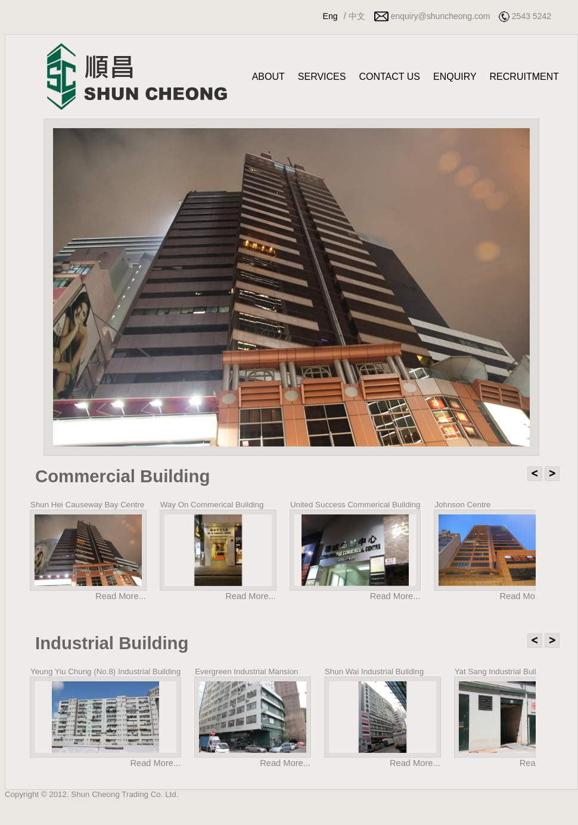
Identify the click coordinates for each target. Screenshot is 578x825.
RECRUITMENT (524, 77)
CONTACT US (389, 77)
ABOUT (268, 77)
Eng (330, 16)
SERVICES (322, 77)
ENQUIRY (455, 77)
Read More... (120, 596)
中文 (357, 16)
